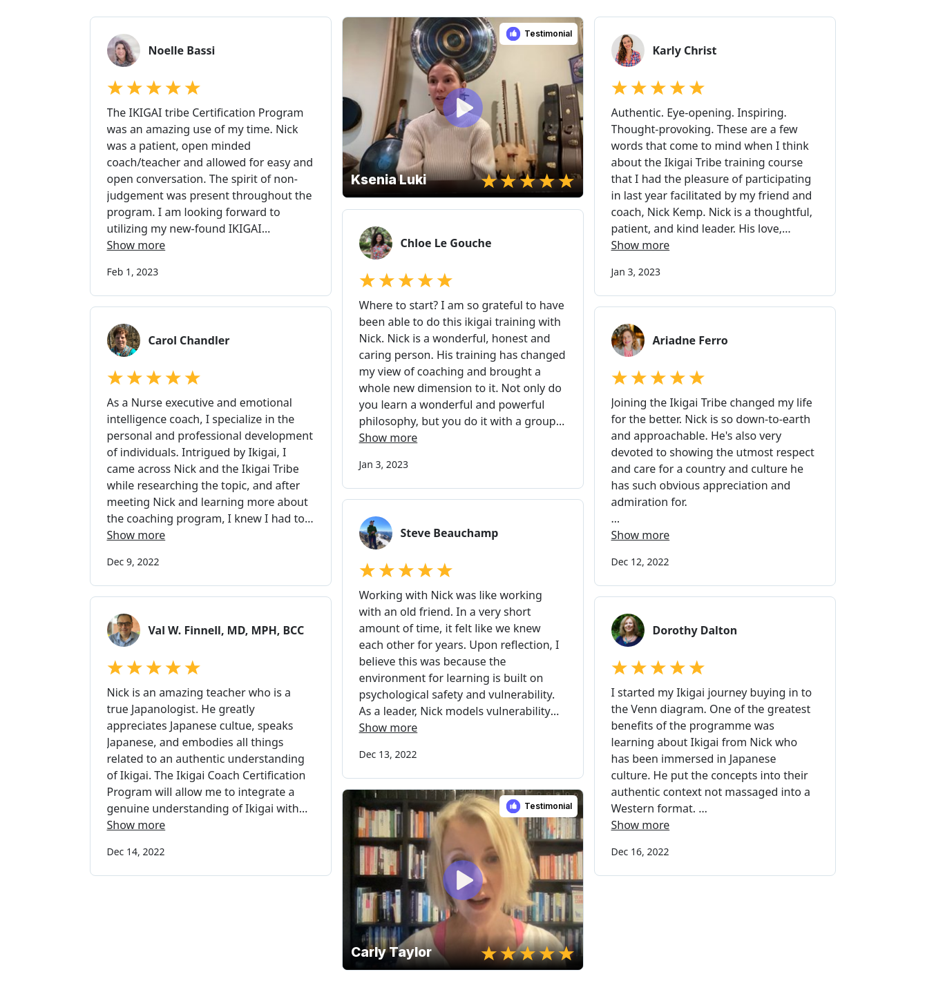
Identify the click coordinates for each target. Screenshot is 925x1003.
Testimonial (548, 33)
